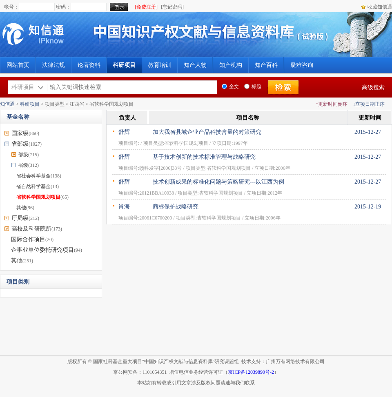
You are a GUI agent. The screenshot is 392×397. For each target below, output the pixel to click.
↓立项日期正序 (369, 104)
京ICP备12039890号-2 (251, 372)
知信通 (7, 104)
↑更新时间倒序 (331, 104)
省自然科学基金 (33, 186)
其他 (21, 208)
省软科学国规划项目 (38, 197)
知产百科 (266, 65)
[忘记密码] (172, 7)
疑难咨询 (301, 65)
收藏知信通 (380, 7)
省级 (23, 165)
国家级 (20, 133)
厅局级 (20, 218)
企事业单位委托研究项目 (42, 250)
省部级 (20, 144)
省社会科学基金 (33, 176)
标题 (252, 86)
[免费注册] (146, 7)
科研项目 (30, 104)
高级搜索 (373, 87)
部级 (23, 154)
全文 (230, 86)
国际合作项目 (28, 239)
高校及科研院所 (31, 229)
